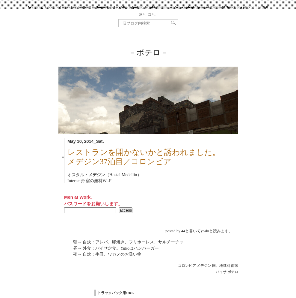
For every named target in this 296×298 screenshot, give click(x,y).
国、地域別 (221, 265)
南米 (234, 265)
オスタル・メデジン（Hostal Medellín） (104, 174)
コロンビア (187, 265)
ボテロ (232, 272)
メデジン (204, 265)
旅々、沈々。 (148, 14)
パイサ (221, 272)
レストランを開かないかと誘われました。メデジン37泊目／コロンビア (143, 157)
